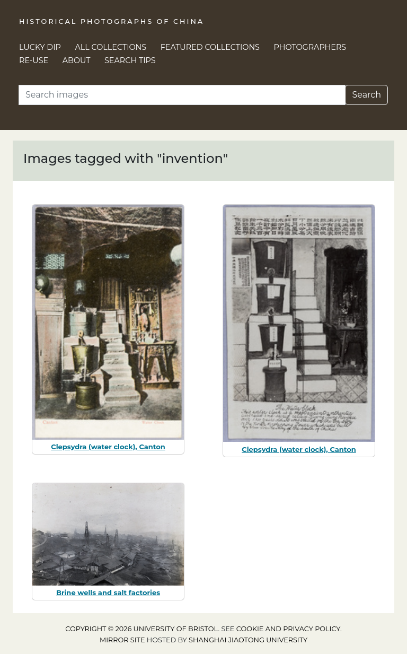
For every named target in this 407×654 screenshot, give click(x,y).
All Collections (111, 47)
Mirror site (122, 640)
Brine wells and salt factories (108, 592)
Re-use (33, 60)
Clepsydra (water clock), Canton (108, 446)
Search (366, 95)
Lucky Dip (40, 47)
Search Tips (130, 60)
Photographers (310, 47)
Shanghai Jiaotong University (248, 640)
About (77, 60)
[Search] (182, 95)
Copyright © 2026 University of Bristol (141, 629)
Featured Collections (210, 47)
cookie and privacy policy (288, 629)
